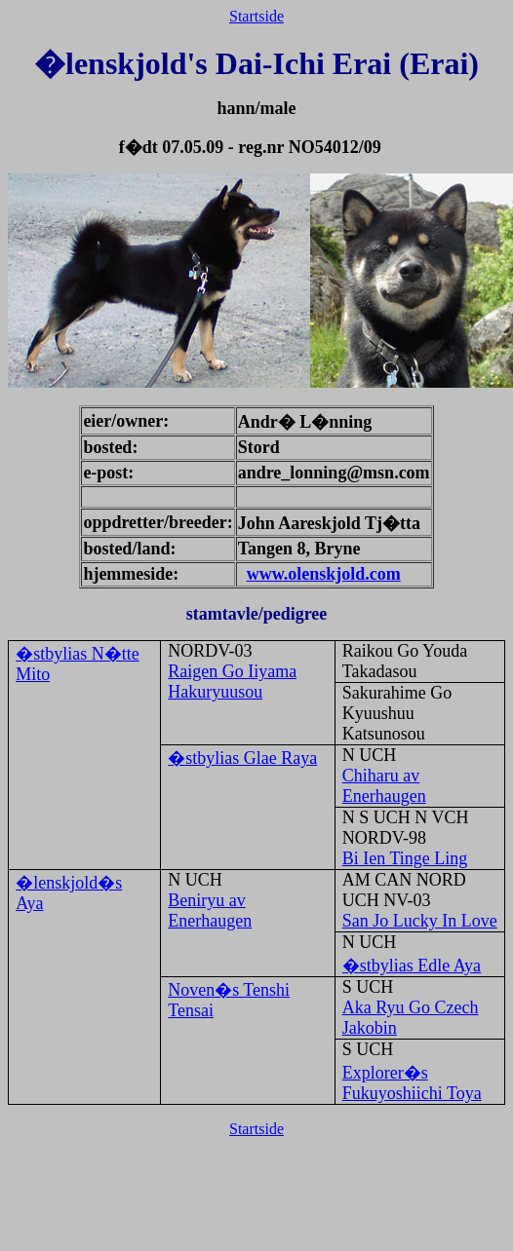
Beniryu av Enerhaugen (210, 910)
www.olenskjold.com (324, 574)
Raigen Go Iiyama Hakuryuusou (232, 681)
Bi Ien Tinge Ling (405, 858)
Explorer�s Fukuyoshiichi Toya (412, 1083)
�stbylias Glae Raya (242, 758)
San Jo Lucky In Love (419, 920)
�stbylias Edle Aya (411, 965)
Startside (256, 16)
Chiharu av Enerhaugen (384, 786)
